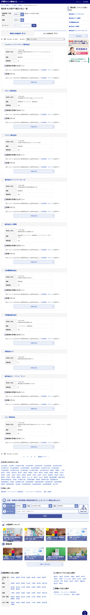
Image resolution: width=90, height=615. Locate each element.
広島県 (28, 596)
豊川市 (20, 472)
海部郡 (38, 479)
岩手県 (23, 577)
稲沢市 (19, 475)
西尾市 (51, 472)
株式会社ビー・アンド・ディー (15, 376)
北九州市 (56, 581)
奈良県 (39, 593)
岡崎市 (57, 470)
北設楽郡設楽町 (26, 484)
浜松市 (71, 581)
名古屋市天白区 (44, 470)
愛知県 (20, 5)
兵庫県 (33, 593)
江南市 (8, 475)
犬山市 (62, 472)
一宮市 (62, 470)
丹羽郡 (15, 479)
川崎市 (56, 579)
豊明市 (3, 477)
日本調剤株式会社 (11, 270)
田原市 (13, 477)
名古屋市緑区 (24, 470)
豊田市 (41, 472)
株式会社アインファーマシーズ (15, 180)
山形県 (39, 577)
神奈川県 (44, 583)
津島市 (25, 472)
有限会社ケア (9, 351)
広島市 (74, 579)
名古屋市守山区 (14, 470)
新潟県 (13, 587)
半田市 (8, 472)
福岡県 (13, 602)
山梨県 (33, 587)
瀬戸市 (3, 472)
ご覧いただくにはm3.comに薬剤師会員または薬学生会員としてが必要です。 (33, 70)
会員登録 (85, 1)
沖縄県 (13, 604)
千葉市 (84, 579)
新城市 (24, 475)
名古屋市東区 (29, 465)
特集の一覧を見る (45, 564)
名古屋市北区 (38, 465)
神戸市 (83, 576)
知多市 (39, 475)
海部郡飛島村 (5, 482)
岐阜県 (44, 587)
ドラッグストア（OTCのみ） (34, 491)
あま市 (41, 477)
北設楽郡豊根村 (47, 484)
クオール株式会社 (11, 91)
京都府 (23, 593)
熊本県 (28, 602)
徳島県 (39, 596)
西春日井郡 (61, 477)
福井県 (28, 587)
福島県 (44, 577)
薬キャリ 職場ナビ (5, 5)
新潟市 (66, 581)
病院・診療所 (47, 491)
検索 (34, 25)
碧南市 (30, 472)
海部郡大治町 (45, 479)
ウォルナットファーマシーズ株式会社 (17, 44)
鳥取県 (13, 596)
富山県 (18, 587)
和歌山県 (44, 593)
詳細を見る (34, 82)
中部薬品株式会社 (11, 315)
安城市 (46, 472)
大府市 (34, 475)
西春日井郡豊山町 (6, 479)
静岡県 (13, 589)
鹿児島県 (44, 602)
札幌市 (73, 576)
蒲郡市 (56, 472)
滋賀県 (18, 593)
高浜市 (56, 475)
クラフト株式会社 (11, 135)
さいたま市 (67, 579)
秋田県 (33, 577)
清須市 (24, 477)
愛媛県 (13, 598)
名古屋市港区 (55, 468)
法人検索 (14, 5)
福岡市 (78, 576)
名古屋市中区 (5, 468)
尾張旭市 (50, 475)
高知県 (18, 598)
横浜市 (56, 576)
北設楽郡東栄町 (36, 484)
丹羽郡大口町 (22, 479)
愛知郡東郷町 (53, 477)
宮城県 (28, 577)
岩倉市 (62, 475)
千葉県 (33, 583)
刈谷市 (36, 472)
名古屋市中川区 (45, 468)
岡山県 (23, 596)
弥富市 (36, 477)
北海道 (13, 577)
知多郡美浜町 (49, 482)
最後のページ (42, 456)
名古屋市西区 (47, 465)
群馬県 (23, 583)
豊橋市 (52, 470)
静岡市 (61, 583)
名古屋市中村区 (57, 465)
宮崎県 (39, 602)
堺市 (61, 581)
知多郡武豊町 (58, 482)
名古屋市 (11, 465)
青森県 (18, 577)
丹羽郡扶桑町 (31, 479)
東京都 (39, 583)
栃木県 (18, 583)
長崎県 (23, 602)
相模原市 (82, 581)
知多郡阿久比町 (19, 482)
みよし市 (29, 477)
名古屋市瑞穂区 (24, 468)
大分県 (33, 602)
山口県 (33, 596)
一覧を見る (78, 36)
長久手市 (55, 484)
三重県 (13, 593)
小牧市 (13, 475)
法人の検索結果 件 (50, 33)
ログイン (79, 1)
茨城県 (13, 583)
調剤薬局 (3, 491)
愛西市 (19, 477)
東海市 (29, 475)
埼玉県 (28, 583)
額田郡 (3, 484)
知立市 (45, 475)
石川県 (23, 587)
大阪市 (61, 576)
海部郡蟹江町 (54, 479)
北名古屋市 (4, 465)
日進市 (8, 477)
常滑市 (3, 475)
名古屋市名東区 (34, 470)
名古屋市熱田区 (35, 468)
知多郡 (12, 482)
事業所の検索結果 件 (18, 33)
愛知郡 (46, 477)
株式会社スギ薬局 (11, 224)
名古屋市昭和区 (14, 468)
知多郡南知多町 (39, 482)
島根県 (18, 596)
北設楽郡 (17, 484)
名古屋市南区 (5, 470)
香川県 (44, 596)
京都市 (61, 579)
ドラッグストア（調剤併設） (16, 491)
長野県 (39, 587)
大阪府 (28, 593)
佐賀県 (18, 602)
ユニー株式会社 (10, 417)
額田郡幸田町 (10, 484)
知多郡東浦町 (29, 482)
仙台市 (79, 579)
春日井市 (14, 472)
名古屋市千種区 (19, 465)
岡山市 (56, 583)
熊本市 (76, 581)
